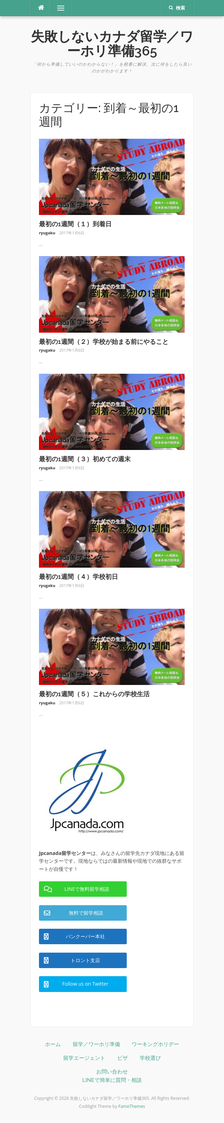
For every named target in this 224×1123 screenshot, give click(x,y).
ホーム (53, 1044)
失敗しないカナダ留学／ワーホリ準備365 (112, 44)
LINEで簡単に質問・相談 (112, 1080)
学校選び (150, 1058)
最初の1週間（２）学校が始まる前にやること (104, 341)
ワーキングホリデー (155, 1044)
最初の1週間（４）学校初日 (78, 576)
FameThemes (131, 1106)
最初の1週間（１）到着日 (75, 224)
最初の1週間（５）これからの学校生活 (94, 694)
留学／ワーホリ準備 (96, 1044)
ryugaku (47, 232)
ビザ (122, 1058)
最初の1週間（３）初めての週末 (85, 459)
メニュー (61, 8)
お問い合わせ (112, 1072)
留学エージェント (84, 1058)
